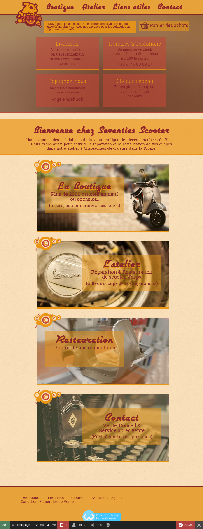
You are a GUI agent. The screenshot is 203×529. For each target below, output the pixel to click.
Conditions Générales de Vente (47, 501)
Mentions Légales (107, 498)
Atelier (93, 6)
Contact (170, 6)
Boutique (60, 6)
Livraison (56, 498)
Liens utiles (131, 6)
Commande (30, 498)
